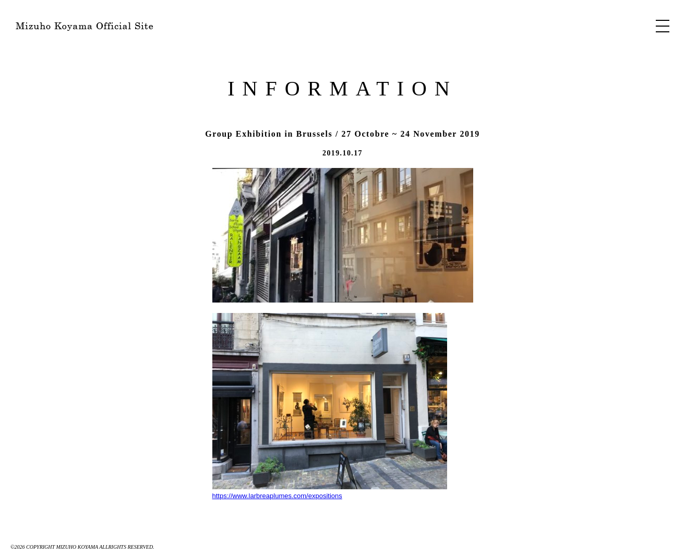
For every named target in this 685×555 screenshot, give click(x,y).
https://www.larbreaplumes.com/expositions (329, 406)
